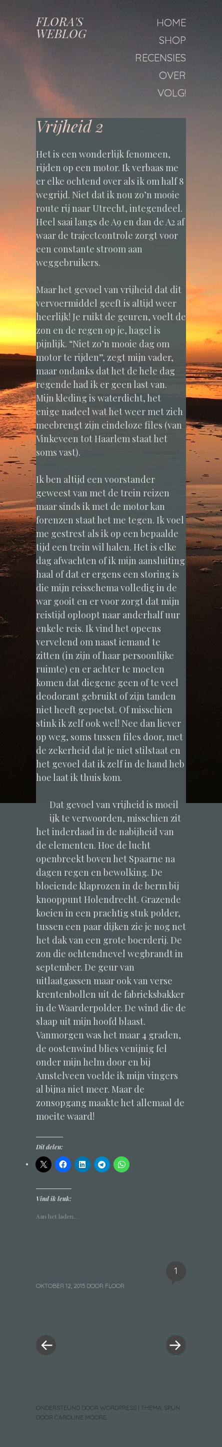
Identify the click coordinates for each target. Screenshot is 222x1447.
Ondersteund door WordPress (86, 1407)
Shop (172, 40)
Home (171, 22)
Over (172, 75)
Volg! (172, 92)
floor (114, 1285)
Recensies (160, 57)
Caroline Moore (80, 1417)
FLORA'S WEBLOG (61, 27)
